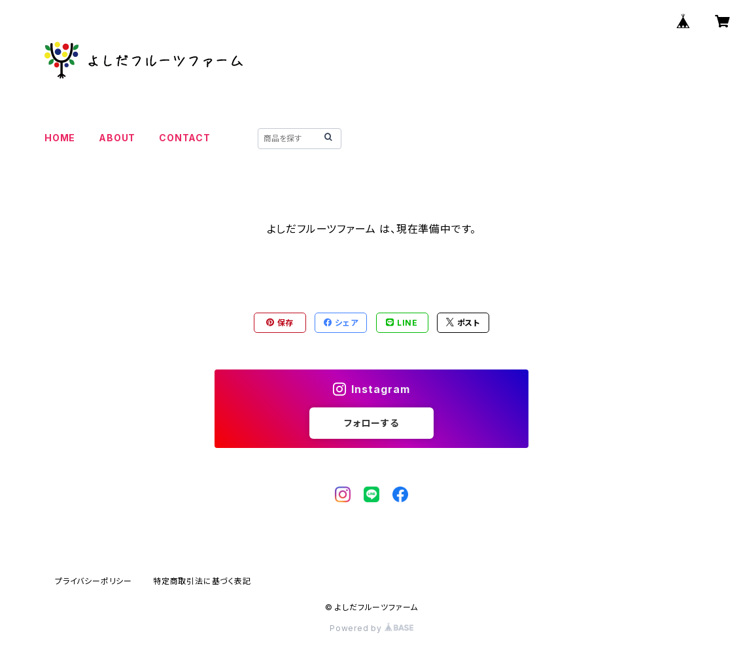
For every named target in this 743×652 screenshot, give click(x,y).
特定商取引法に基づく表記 (202, 581)
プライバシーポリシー (93, 581)
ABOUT (117, 137)
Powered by (371, 628)
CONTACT (185, 137)
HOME (59, 137)
